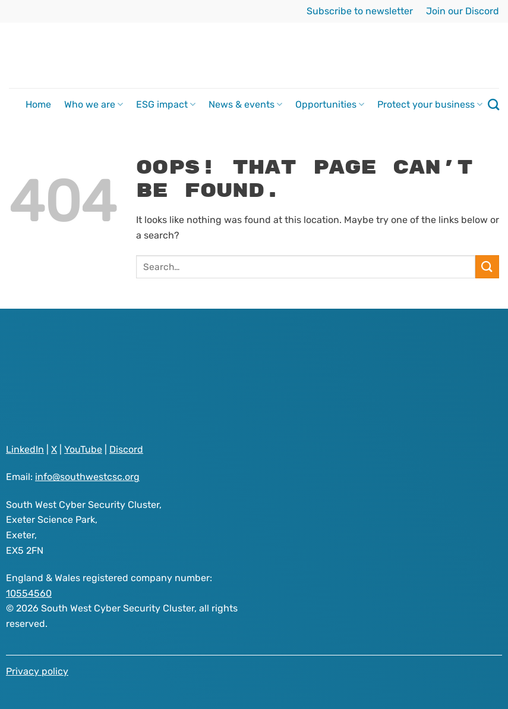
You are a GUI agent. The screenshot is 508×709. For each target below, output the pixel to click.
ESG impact (165, 105)
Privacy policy (37, 671)
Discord (126, 449)
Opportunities (329, 105)
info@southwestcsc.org (87, 476)
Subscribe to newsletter (360, 11)
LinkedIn (25, 449)
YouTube (83, 449)
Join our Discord (462, 11)
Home (38, 104)
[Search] (493, 104)
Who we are (93, 105)
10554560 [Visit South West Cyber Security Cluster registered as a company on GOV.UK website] (29, 593)
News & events (245, 105)
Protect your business (429, 105)
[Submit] (487, 266)
